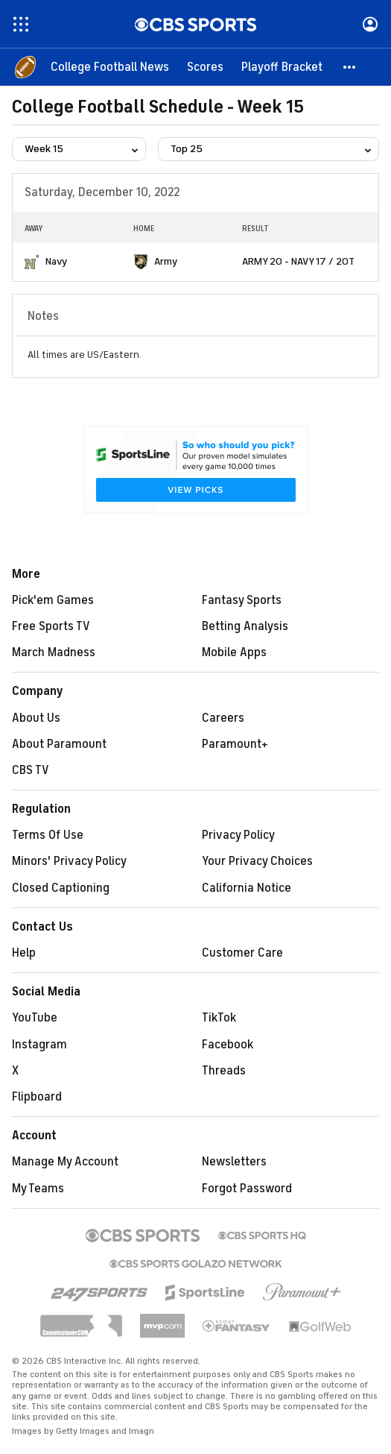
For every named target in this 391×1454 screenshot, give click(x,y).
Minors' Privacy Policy (69, 861)
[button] (350, 67)
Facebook (227, 1044)
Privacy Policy (238, 835)
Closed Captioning (60, 888)
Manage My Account (65, 1161)
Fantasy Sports (242, 600)
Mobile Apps (234, 652)
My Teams (38, 1188)
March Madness (53, 652)
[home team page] (32, 261)
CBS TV (30, 770)
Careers (223, 718)
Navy (56, 261)
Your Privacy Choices (257, 861)
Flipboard (37, 1096)
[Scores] (205, 67)
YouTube (34, 1017)
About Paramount (59, 744)
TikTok (219, 1017)
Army (165, 261)
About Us (36, 718)
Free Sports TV (51, 626)
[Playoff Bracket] (281, 67)
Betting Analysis (245, 626)
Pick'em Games (53, 600)
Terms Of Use (47, 835)
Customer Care (242, 952)
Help (24, 952)
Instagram (39, 1044)
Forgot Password (247, 1188)
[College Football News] (110, 67)
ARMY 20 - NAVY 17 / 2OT (298, 261)
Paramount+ (235, 744)
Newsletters (234, 1161)
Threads (224, 1070)
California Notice (246, 888)
